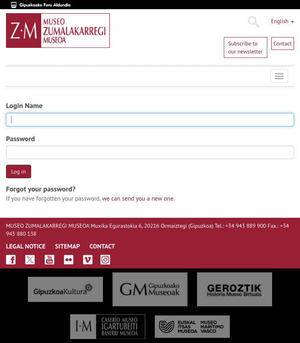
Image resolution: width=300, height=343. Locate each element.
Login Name (24, 105)
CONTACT (102, 246)
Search (253, 22)
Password (20, 138)
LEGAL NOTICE (25, 246)
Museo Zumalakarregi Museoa (12, 76)
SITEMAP (67, 246)
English (282, 21)
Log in (18, 171)
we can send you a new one (138, 198)
